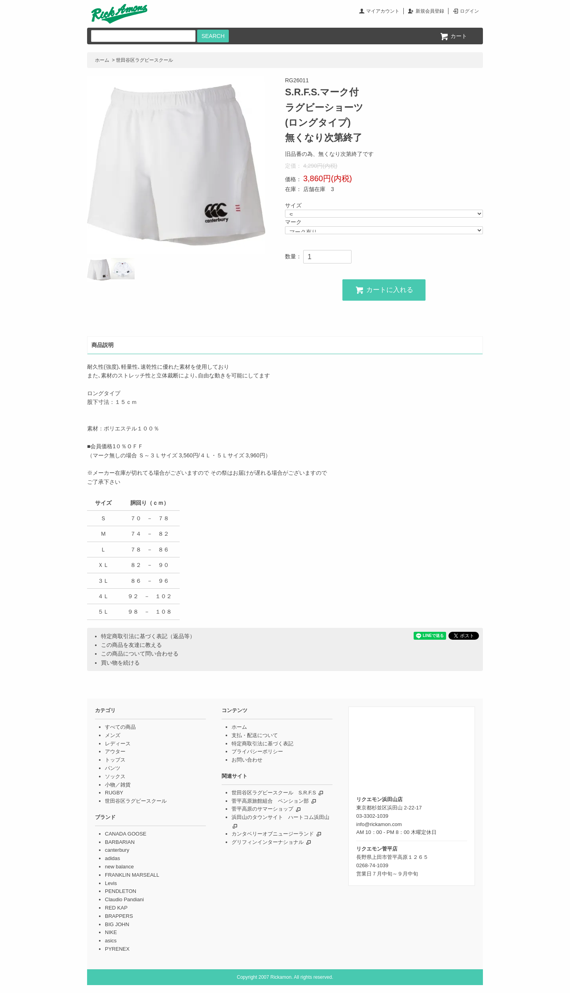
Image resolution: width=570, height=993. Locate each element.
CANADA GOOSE (125, 834)
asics (111, 941)
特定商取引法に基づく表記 (262, 744)
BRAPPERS (119, 916)
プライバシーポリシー (257, 751)
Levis (111, 883)
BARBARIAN (120, 842)
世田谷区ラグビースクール (144, 60)
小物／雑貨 (118, 785)
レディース (118, 744)
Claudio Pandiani (124, 899)
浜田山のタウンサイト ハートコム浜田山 (280, 817)
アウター (115, 751)
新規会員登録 (430, 11)
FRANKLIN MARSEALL (132, 875)
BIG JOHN (117, 924)
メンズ (112, 735)
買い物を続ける (120, 662)
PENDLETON (120, 891)
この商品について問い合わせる (140, 653)
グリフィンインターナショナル (268, 842)
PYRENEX (117, 949)
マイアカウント (382, 11)
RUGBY (114, 793)
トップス (115, 760)
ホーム (102, 60)
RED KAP (116, 908)
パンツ (112, 768)
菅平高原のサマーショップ (262, 809)
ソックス (115, 776)
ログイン (469, 11)
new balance (119, 867)
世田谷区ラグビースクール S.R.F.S (274, 793)
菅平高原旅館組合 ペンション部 (270, 801)
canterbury (117, 850)
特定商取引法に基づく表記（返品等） (148, 636)
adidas (112, 858)
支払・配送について (255, 735)
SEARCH (212, 36)
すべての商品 (120, 727)
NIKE (111, 932)
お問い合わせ (247, 760)
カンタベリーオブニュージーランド (273, 834)
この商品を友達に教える (131, 645)
